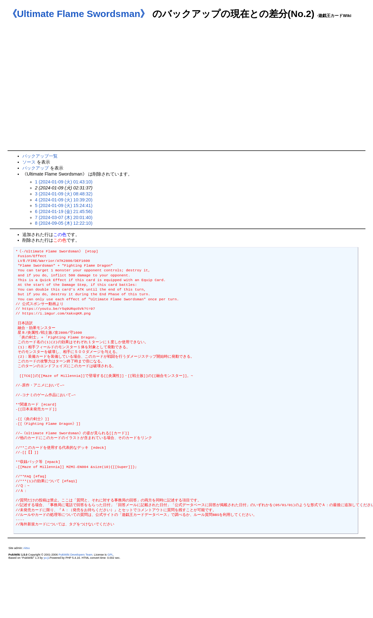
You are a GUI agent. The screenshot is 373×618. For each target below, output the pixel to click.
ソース (29, 162)
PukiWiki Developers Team (76, 554)
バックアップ (35, 167)
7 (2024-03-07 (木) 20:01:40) (64, 217)
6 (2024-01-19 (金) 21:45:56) (64, 211)
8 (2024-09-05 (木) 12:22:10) (64, 223)
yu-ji (46, 557)
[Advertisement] (59, 88)
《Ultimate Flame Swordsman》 (79, 14)
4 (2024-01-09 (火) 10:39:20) (64, 199)
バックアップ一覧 (40, 156)
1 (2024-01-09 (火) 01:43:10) (64, 181)
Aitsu (26, 548)
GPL (110, 554)
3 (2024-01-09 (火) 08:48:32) (64, 193)
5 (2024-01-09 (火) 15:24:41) (64, 205)
